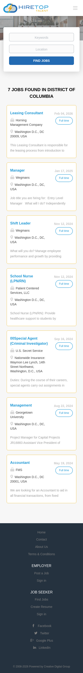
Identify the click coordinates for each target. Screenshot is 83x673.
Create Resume (41, 607)
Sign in (41, 580)
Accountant (20, 463)
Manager (17, 170)
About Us (41, 547)
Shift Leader (20, 223)
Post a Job (41, 573)
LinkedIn (44, 647)
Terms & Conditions (41, 554)
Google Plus (44, 640)
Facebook (44, 626)
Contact (41, 539)
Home (41, 532)
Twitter (44, 633)
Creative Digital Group (57, 666)
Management (21, 405)
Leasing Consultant (26, 113)
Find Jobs (41, 60)
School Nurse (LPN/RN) (21, 278)
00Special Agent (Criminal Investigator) (29, 340)
